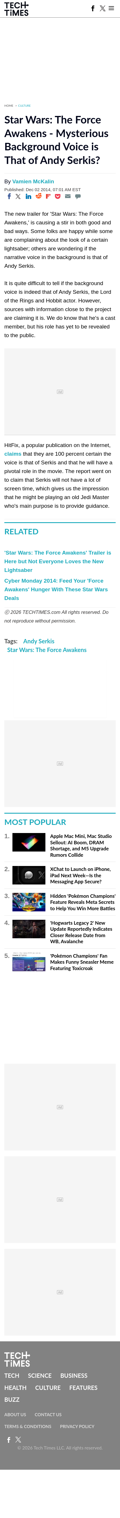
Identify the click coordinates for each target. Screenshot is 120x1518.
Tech (11, 1375)
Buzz (11, 1399)
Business (74, 1375)
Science (40, 1375)
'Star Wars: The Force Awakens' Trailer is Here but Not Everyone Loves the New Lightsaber (57, 561)
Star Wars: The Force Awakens (46, 649)
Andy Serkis (39, 641)
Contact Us (48, 1414)
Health (15, 1387)
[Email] (67, 196)
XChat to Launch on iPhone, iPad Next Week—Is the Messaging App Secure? (80, 875)
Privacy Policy (77, 1426)
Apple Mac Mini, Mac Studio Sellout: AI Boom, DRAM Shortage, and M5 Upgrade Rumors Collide (81, 845)
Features (83, 1387)
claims (12, 454)
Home (8, 105)
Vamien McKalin (33, 181)
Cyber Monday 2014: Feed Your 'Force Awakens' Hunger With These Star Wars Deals (56, 589)
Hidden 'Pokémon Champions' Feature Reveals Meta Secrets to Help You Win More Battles (82, 902)
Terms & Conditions (27, 1426)
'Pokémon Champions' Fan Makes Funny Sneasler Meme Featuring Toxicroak (82, 962)
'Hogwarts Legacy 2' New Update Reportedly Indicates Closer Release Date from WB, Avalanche (81, 932)
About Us (15, 1414)
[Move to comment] (77, 196)
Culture (24, 105)
